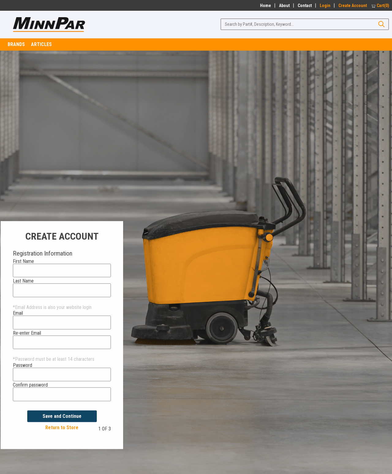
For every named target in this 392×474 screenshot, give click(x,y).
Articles (41, 44)
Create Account (352, 5)
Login (325, 5)
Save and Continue (62, 416)
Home (264, 5)
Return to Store (61, 427)
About (284, 5)
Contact (305, 5)
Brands (16, 44)
